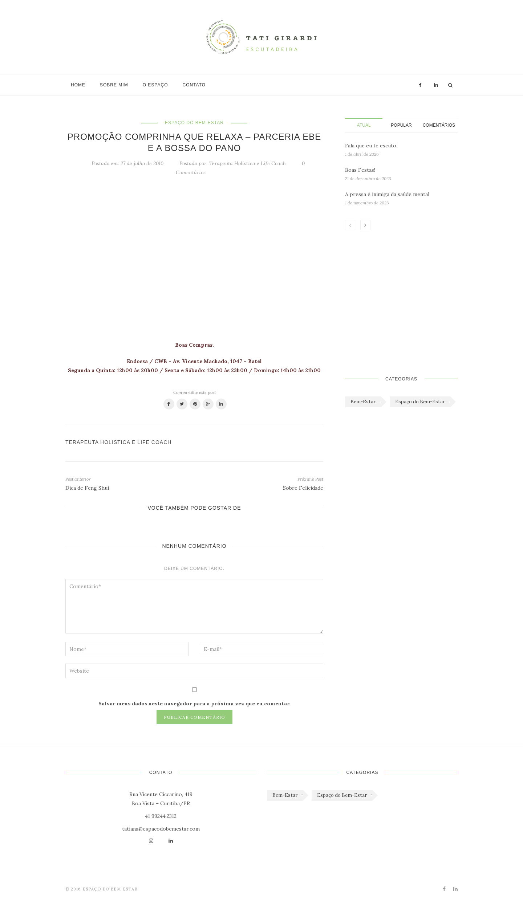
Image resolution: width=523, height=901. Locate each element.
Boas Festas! (360, 170)
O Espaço (155, 84)
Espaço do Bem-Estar (194, 122)
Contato (194, 84)
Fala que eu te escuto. (371, 145)
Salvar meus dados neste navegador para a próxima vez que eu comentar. (194, 703)
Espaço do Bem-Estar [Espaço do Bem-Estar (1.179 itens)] (420, 402)
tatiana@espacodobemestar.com (161, 828)
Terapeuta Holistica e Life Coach (247, 163)
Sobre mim (114, 84)
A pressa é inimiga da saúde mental (387, 194)
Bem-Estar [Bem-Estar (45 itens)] (363, 402)
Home (78, 84)
